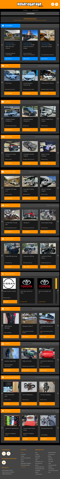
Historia (22, 461)
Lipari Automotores (46, 159)
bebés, (45, 410)
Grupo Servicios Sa (46, 227)
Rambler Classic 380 (10, 361)
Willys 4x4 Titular (27, 361)
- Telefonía (50, 457)
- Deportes (50, 466)
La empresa (23, 454)
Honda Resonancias (29, 227)
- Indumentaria (51, 468)
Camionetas (37, 456)
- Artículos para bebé (52, 465)
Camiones (37, 457)
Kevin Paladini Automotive (9, 365)
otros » (57, 412)
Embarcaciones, (36, 308)
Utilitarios (37, 454)
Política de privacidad (25, 465)
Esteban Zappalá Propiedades (10, 54)
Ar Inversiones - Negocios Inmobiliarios (47, 54)
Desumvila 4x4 (45, 262)
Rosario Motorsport (28, 125)
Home (22, 452)
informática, (36, 410)
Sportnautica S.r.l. (10, 262)
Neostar (8, 125)
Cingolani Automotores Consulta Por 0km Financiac (11, 88)
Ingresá (25, 10)
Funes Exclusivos (28, 89)
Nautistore (26, 262)
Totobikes (44, 434)
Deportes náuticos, (46, 308)
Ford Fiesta (26, 83)
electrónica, (30, 410)
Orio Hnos (26, 159)
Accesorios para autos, (41, 377)
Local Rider (8, 332)
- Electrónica (50, 459)
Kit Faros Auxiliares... (46, 394)
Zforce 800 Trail (9, 256)
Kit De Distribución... (28, 394)
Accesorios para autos (39, 466)
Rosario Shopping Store (10, 434)
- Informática (50, 461)
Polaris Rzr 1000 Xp (46, 256)
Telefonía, (24, 410)
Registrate (35, 10)
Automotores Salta (46, 89)
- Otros (49, 472)
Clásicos (36, 465)
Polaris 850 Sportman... (29, 256)
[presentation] (2, 45)
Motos (36, 459)
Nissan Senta (9, 297)
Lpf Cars (44, 125)
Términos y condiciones (26, 457)
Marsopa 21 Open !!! (28, 326)
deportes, (49, 410)
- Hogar (49, 463)
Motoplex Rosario (10, 227)
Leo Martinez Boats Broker (28, 332)
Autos (36, 452)
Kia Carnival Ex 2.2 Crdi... (11, 119)
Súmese (22, 456)
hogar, (41, 410)
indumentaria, (55, 410)
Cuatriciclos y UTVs (39, 461)
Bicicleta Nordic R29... (47, 428)
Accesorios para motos (52, 377)
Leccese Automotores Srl (47, 332)
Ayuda (22, 459)
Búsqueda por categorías (26, 463)
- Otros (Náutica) (51, 454)
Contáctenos (23, 466)
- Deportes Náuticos (52, 452)
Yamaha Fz (44, 222)
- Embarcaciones (38, 474)
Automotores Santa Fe (29, 366)
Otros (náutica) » (55, 308)
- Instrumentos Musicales (53, 470)
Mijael (7, 194)
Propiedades (37, 470)
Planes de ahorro (38, 463)
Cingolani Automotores (11, 83)
